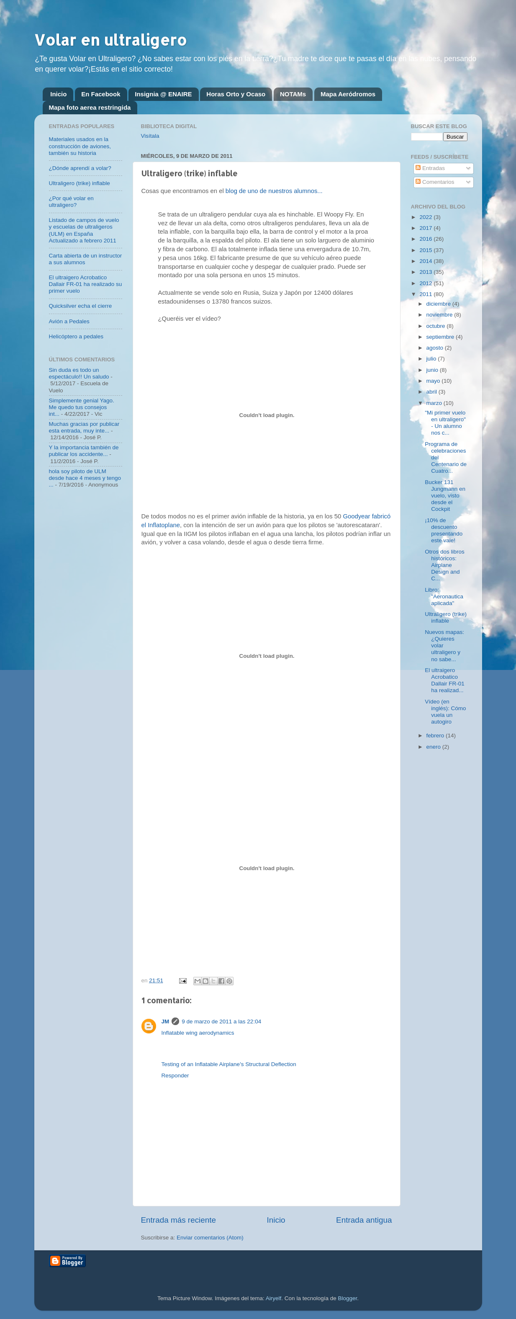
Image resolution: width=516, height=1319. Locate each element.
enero (434, 747)
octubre (436, 326)
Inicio (58, 94)
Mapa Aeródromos (348, 94)
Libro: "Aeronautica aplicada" (444, 596)
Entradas (430, 168)
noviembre (440, 315)
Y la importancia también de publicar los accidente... (84, 450)
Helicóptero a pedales (76, 336)
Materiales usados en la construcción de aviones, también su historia (80, 146)
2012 (426, 283)
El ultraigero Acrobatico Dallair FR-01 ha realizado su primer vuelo (85, 284)
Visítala (150, 136)
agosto (435, 348)
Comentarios (435, 182)
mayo (434, 381)
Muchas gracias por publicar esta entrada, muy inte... (84, 427)
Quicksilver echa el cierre (80, 306)
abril (432, 392)
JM (165, 1021)
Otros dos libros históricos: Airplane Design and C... (445, 565)
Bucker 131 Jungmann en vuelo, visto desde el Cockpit (445, 496)
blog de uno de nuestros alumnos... (273, 191)
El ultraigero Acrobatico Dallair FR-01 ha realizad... (445, 680)
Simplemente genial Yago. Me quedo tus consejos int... (81, 407)
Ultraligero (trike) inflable (79, 183)
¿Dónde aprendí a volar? (80, 168)
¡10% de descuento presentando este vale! (443, 530)
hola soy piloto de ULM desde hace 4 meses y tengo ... (85, 478)
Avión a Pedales (69, 321)
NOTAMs (293, 94)
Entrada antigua (364, 1220)
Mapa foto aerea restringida (90, 107)
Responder (175, 1075)
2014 (426, 261)
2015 (426, 250)
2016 (426, 239)
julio (432, 359)
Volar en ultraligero (110, 39)
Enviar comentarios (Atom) (210, 1237)
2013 (426, 272)
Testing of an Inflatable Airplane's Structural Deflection (229, 1064)
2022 (426, 217)
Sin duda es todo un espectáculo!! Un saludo (79, 373)
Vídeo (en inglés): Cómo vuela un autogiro (445, 711)
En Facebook (100, 94)
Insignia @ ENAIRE (163, 94)
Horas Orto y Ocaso (235, 94)
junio (433, 370)
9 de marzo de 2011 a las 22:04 (221, 1021)
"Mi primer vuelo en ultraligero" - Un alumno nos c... (445, 423)
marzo (435, 403)
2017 (426, 228)
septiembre (441, 337)
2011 (426, 294)
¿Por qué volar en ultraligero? (71, 201)
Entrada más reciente (178, 1220)
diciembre (439, 304)
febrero (436, 735)
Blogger (347, 1298)
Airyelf (274, 1298)
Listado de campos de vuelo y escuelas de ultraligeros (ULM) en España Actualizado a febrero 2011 (84, 230)
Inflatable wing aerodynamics (198, 1033)
